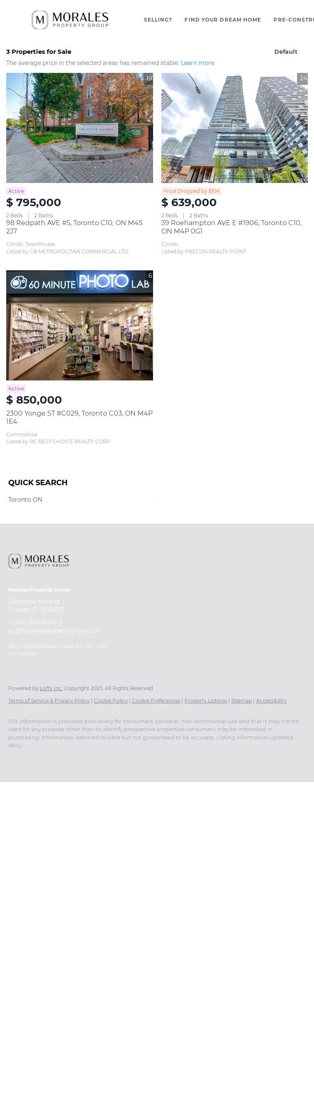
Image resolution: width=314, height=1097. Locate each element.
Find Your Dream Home (223, 20)
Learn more (197, 63)
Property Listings (206, 701)
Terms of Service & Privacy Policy (49, 701)
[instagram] (42, 760)
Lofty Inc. (51, 688)
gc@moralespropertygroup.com (55, 630)
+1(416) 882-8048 (32, 622)
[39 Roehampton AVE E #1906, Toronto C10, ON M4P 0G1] (234, 128)
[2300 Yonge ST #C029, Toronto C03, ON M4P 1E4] (79, 325)
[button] (70, 20)
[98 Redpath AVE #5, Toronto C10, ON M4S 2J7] (79, 128)
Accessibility (271, 701)
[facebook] (18, 760)
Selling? (158, 20)
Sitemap (241, 701)
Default (285, 51)
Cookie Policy (111, 701)
